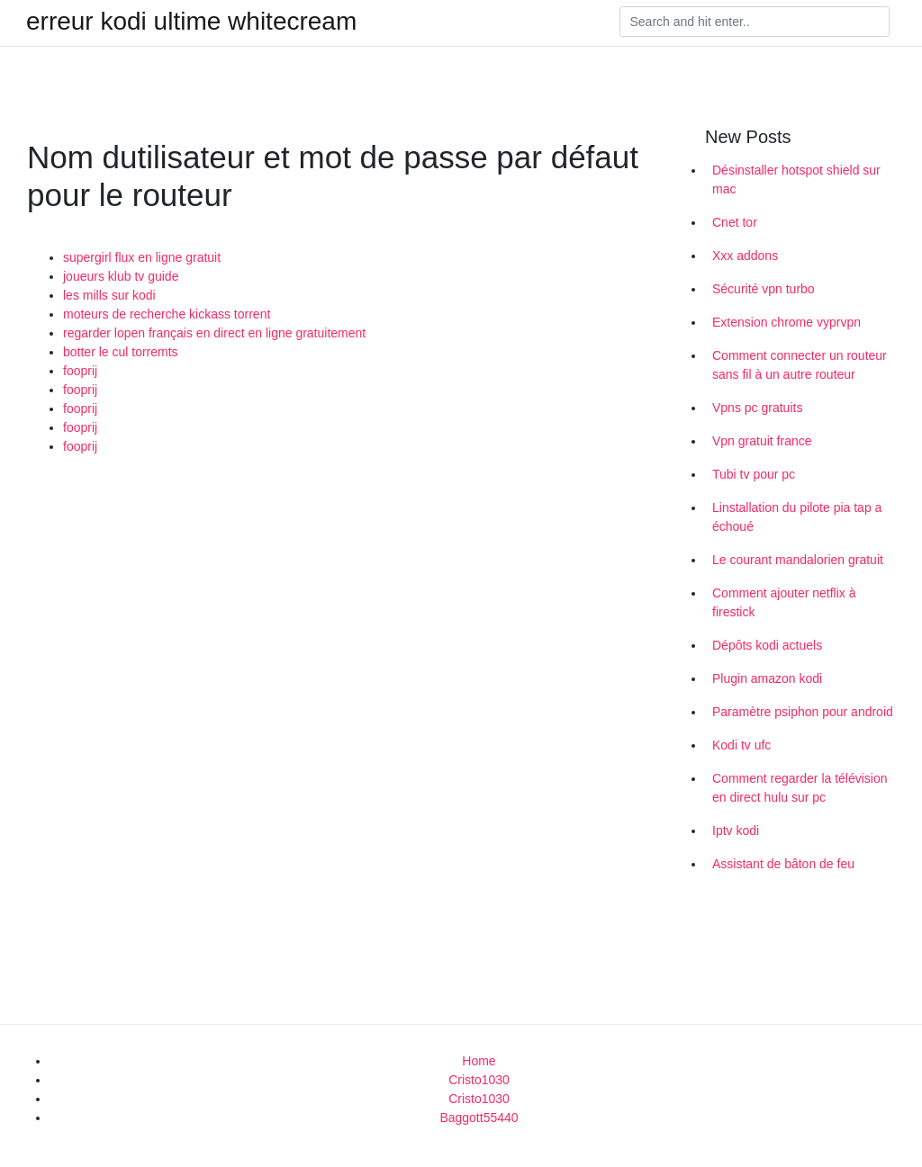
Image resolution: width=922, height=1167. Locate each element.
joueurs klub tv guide (120, 276)
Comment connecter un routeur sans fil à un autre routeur (799, 365)
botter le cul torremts (120, 352)
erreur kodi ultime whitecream (191, 21)
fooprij (80, 371)
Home (478, 1061)
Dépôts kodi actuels (767, 645)
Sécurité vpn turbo (763, 289)
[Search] (754, 21)
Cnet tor (734, 222)
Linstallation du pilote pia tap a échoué (796, 517)
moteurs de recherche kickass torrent (166, 314)
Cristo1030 (479, 1080)
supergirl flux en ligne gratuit (142, 257)
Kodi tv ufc (741, 745)
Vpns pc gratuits (757, 407)
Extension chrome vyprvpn (786, 322)
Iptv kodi (735, 830)
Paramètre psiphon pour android (802, 712)
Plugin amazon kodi (767, 678)
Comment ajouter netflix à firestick (784, 602)
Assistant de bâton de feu (783, 864)
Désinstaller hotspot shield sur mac (796, 179)
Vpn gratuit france (762, 441)
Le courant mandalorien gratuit (797, 559)
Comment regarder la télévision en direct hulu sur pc (800, 787)
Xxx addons (745, 255)
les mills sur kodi (109, 295)
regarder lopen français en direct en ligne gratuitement (214, 333)
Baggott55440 (478, 1117)
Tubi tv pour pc (753, 474)
